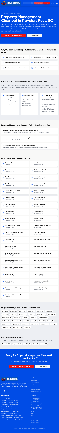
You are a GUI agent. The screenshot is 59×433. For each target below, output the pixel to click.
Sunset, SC (13, 314)
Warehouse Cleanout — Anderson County (11, 419)
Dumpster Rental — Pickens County (10, 406)
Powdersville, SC (16, 320)
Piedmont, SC (5, 320)
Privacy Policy (34, 420)
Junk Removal (34, 385)
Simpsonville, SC (6, 317)
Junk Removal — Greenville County (10, 402)
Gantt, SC (33, 320)
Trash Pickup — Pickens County (9, 413)
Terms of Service (35, 422)
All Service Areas (5, 398)
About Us (33, 411)
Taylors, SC (33, 317)
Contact (33, 418)
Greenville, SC (51, 314)
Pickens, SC (13, 311)
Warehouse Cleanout (36, 391)
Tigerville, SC (15, 324)
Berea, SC (26, 320)
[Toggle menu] (57, 3)
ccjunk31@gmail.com (38, 405)
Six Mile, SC (49, 311)
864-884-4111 (34, 35)
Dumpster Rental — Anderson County (10, 411)
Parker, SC (42, 320)
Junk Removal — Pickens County (9, 400)
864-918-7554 (36, 398)
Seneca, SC (27, 327)
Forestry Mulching (35, 389)
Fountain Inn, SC (43, 317)
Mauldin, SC (17, 317)
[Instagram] (4, 391)
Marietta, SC (25, 324)
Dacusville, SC (22, 314)
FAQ (32, 415)
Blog (32, 413)
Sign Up (46, 3)
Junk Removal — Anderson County (10, 404)
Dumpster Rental (35, 382)
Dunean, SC (50, 320)
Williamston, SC (41, 314)
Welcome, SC (5, 324)
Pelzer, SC (31, 314)
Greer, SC (25, 317)
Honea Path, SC (6, 327)
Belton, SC (53, 324)
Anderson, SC (34, 324)
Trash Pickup (34, 380)
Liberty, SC (22, 311)
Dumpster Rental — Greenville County (10, 409)
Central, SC (40, 311)
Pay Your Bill (38, 3)
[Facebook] (2, 391)
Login (52, 3)
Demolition (33, 387)
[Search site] (29, 3)
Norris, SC (5, 314)
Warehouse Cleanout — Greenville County (12, 417)
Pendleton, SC (44, 324)
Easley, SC (5, 311)
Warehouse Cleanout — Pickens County (11, 415)
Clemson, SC (31, 311)
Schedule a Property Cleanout (14, 35)
